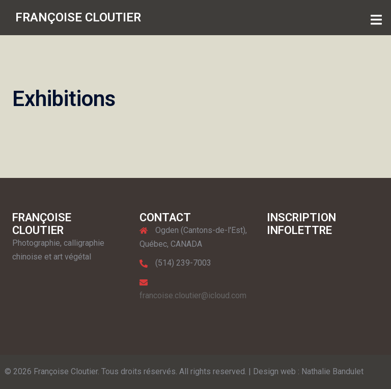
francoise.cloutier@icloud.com (192, 295)
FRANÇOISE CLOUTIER (78, 17)
